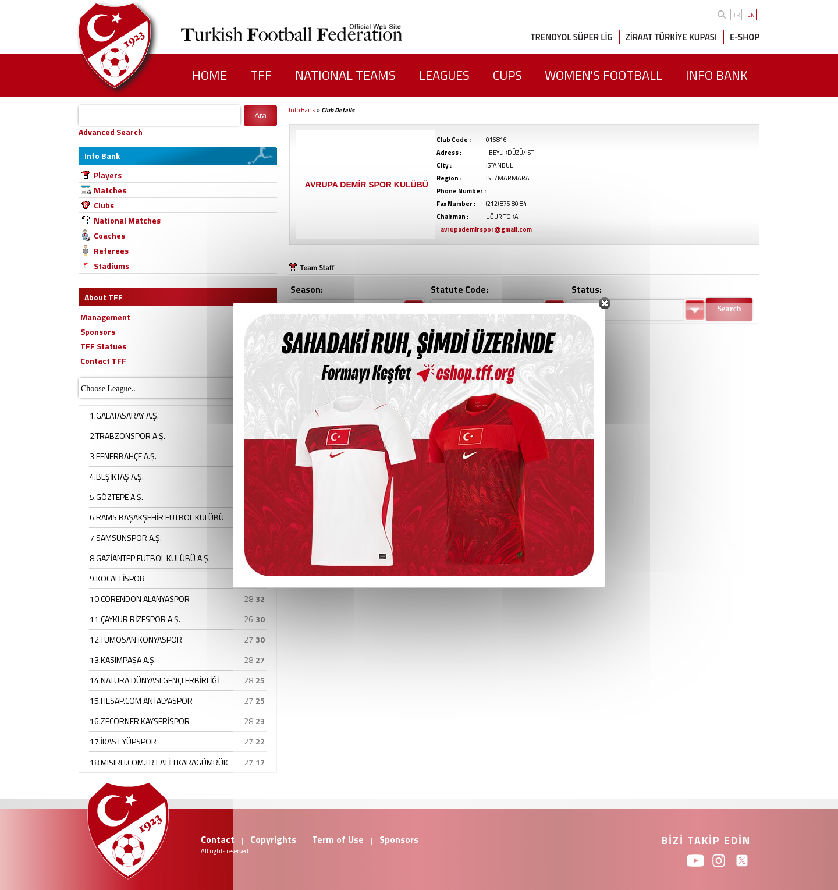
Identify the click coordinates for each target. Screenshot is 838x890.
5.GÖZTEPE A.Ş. (116, 497)
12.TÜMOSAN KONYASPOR (136, 639)
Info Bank (302, 110)
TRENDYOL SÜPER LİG (572, 37)
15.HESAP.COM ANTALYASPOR (141, 700)
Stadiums (111, 266)
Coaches (109, 235)
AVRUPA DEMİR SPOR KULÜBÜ (366, 184)
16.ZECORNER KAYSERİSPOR (140, 721)
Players (108, 175)
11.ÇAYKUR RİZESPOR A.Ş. (135, 619)
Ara (260, 115)
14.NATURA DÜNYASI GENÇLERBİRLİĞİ (154, 680)
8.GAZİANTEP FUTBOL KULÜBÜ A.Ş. (150, 558)
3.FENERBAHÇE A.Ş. (123, 456)
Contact (218, 839)
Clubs (104, 205)
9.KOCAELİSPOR (117, 578)
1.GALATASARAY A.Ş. (124, 415)
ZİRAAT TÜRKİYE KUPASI (671, 37)
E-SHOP (744, 37)
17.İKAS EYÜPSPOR (123, 741)
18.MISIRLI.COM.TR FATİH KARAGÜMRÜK (159, 762)
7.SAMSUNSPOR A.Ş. (126, 537)
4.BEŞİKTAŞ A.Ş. (117, 476)
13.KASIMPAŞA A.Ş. (123, 660)
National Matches (127, 220)
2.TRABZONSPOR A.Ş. (127, 436)
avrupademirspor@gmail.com (486, 229)
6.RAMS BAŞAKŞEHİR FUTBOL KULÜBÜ (157, 517)
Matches (110, 190)
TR (736, 14)
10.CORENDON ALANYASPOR (140, 599)
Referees (111, 250)
